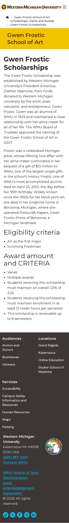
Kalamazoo (47, 352)
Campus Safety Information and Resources (14, 400)
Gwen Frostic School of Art (32, 17)
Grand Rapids (48, 345)
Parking (8, 427)
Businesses (10, 357)
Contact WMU (15, 462)
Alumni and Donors (10, 348)
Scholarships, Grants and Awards (32, 21)
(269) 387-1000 (15, 457)
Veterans (8, 364)
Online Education (51, 360)
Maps (6, 419)
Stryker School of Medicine (51, 370)
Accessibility (11, 388)
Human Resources (16, 412)
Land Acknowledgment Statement (18, 488)
